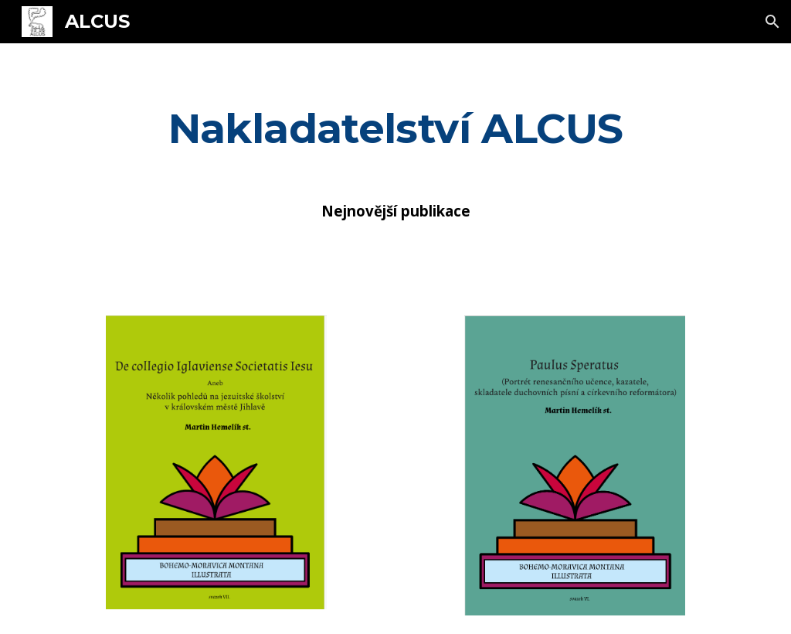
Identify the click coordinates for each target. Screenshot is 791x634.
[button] (772, 21)
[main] (395, 128)
